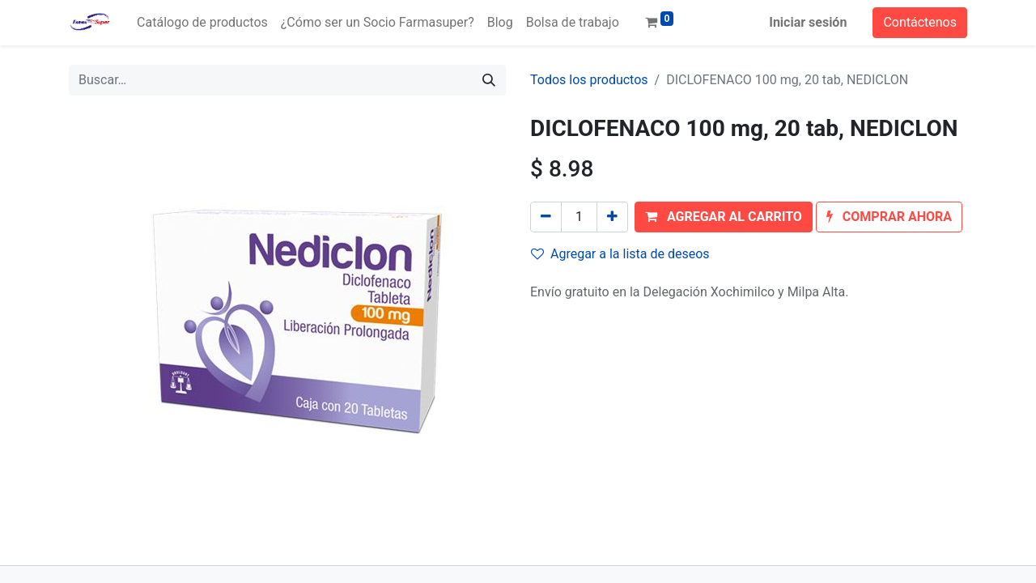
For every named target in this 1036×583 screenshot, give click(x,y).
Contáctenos (920, 22)
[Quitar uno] (546, 217)
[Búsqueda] (489, 80)
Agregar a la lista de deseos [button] (620, 254)
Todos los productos (589, 79)
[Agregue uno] (612, 217)
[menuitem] (202, 22)
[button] (724, 217)
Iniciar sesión (808, 22)
